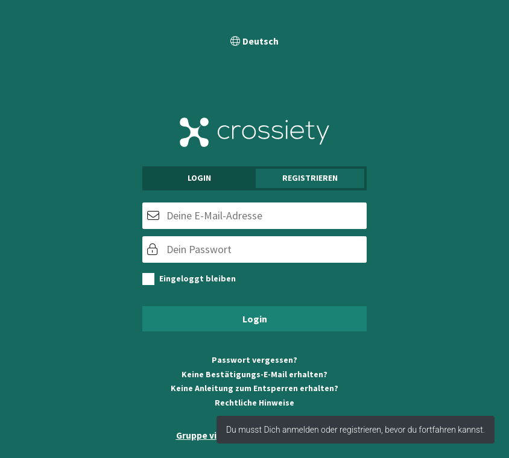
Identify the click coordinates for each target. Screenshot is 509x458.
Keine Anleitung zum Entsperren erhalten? (254, 388)
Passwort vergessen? (254, 359)
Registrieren (310, 177)
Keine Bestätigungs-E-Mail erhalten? (254, 374)
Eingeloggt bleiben (197, 278)
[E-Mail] (254, 215)
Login (199, 177)
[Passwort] (254, 249)
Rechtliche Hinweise (254, 402)
